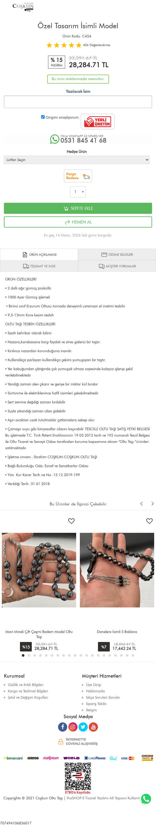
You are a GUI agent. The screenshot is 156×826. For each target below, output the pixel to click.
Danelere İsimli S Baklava (117, 632)
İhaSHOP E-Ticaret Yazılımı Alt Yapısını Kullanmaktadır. (110, 798)
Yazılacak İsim (78, 91)
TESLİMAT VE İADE (39, 266)
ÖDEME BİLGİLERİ (117, 254)
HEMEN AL (78, 222)
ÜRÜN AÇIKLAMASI (39, 254)
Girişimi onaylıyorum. (63, 117)
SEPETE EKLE (78, 208)
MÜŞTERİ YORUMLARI (117, 266)
